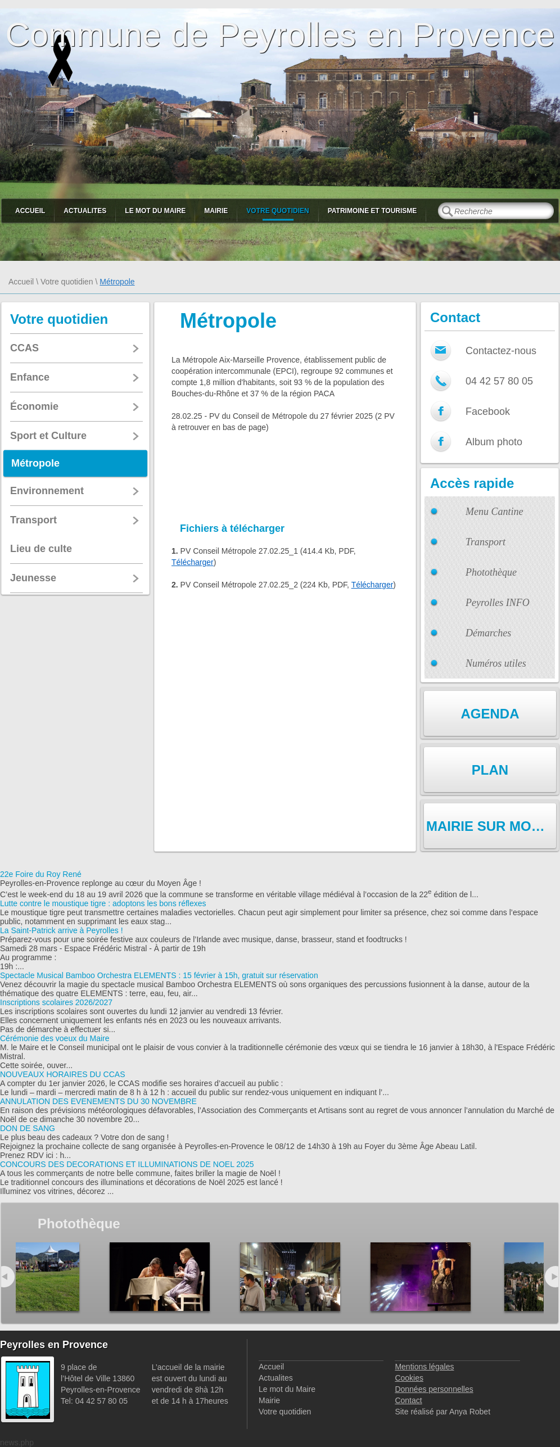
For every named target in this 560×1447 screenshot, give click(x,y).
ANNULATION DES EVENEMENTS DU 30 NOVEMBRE (98, 1101)
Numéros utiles (496, 663)
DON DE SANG (27, 1128)
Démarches (488, 633)
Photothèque (491, 572)
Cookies (409, 1377)
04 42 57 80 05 (499, 381)
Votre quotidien (277, 211)
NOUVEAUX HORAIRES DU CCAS (62, 1074)
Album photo (494, 441)
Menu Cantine (494, 511)
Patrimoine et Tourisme (372, 211)
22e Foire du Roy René (41, 874)
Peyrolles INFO (498, 602)
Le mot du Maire (155, 211)
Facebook (488, 411)
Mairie (216, 211)
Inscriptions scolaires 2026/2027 (56, 1002)
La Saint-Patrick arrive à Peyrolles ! (61, 930)
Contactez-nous (501, 350)
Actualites (85, 211)
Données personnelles (434, 1389)
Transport (485, 542)
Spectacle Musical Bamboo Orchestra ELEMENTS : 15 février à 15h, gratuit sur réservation (159, 975)
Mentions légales (424, 1366)
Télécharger (192, 562)
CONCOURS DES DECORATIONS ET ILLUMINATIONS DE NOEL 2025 (127, 1164)
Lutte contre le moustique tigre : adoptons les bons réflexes (103, 903)
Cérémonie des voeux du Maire (55, 1038)
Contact (408, 1400)
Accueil (30, 211)
